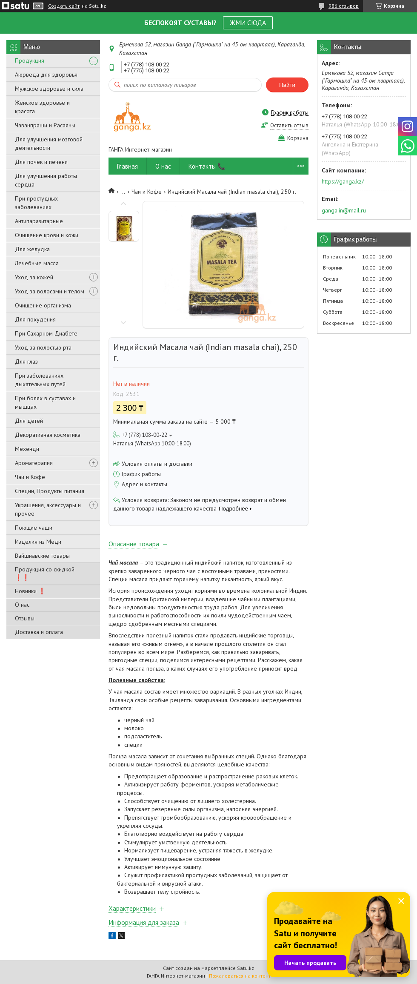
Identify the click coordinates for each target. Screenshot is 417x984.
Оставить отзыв (289, 125)
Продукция (29, 60)
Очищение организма (43, 305)
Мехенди (27, 449)
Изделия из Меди (38, 541)
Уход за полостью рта (43, 347)
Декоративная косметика (47, 435)
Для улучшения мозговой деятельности (49, 143)
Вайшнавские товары (42, 555)
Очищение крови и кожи (46, 235)
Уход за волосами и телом (49, 291)
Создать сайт (64, 6)
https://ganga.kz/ (343, 181)
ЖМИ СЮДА (248, 22)
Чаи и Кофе (30, 477)
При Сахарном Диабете (46, 333)
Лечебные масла (37, 263)
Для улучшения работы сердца (46, 180)
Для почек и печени (41, 162)
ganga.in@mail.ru (344, 210)
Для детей (29, 421)
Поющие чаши (33, 527)
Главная (127, 166)
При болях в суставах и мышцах (45, 402)
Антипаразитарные (39, 221)
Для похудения (35, 319)
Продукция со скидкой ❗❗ (44, 573)
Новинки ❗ (30, 591)
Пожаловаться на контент (240, 976)
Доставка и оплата (39, 632)
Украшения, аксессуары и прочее (48, 509)
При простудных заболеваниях (36, 203)
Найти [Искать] (287, 85)
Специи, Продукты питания (49, 491)
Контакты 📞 (207, 166)
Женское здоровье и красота (42, 107)
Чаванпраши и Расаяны (45, 125)
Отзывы (24, 618)
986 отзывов (343, 6)
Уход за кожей (34, 277)
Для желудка (32, 249)
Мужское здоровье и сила (49, 88)
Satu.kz (245, 968)
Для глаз (26, 361)
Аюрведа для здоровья (46, 74)
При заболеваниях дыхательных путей (40, 380)
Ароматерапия (34, 463)
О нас (22, 604)
